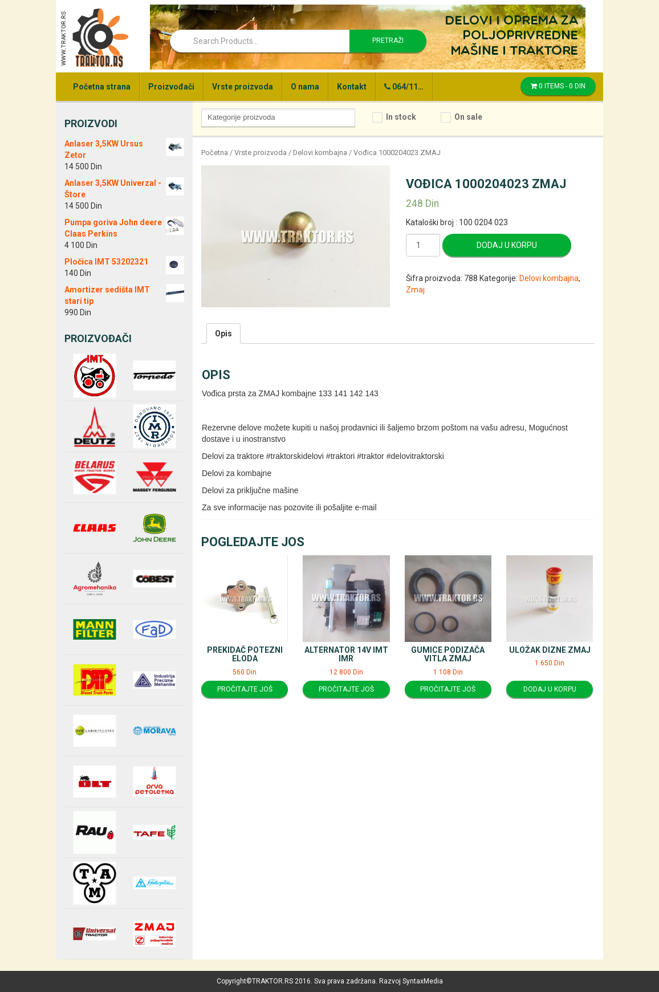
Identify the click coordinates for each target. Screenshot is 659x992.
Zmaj (415, 289)
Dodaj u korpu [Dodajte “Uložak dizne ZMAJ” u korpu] (549, 689)
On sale (468, 116)
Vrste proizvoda (242, 86)
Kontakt (352, 86)
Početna (214, 152)
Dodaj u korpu (507, 245)
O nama (305, 86)
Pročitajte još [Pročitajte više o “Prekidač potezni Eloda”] (244, 689)
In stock (401, 116)
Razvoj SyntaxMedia (411, 981)
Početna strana (102, 86)
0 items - (558, 86)
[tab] (223, 333)
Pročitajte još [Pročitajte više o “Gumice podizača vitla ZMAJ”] (447, 689)
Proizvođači (171, 86)
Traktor (94, 37)
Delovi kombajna (320, 152)
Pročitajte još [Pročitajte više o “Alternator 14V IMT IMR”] (346, 689)
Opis (223, 333)
